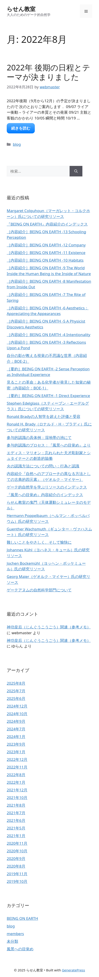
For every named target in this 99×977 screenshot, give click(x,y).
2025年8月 (16, 683)
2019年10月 (17, 881)
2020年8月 (16, 866)
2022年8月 (16, 774)
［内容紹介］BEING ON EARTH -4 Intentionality (48, 334)
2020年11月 (17, 843)
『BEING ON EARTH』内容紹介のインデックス (47, 224)
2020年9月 (16, 858)
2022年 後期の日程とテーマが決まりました (48, 72)
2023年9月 (16, 744)
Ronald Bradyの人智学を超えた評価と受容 (43, 416)
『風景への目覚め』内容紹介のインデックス (45, 494)
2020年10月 (17, 850)
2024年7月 (16, 729)
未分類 (12, 941)
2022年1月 (16, 782)
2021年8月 (16, 805)
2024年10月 (17, 713)
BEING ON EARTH (22, 918)
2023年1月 (16, 751)
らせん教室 (21, 9)
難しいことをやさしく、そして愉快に (39, 542)
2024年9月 (16, 721)
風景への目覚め (20, 948)
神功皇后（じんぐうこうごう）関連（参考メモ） (49, 627)
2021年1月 (16, 835)
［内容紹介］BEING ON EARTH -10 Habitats (45, 260)
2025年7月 (16, 690)
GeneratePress (73, 970)
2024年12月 (17, 706)
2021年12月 (17, 789)
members (15, 933)
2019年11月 (17, 873)
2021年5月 (16, 828)
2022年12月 (17, 759)
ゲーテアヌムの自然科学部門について (39, 590)
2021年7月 (16, 812)
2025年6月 (16, 698)
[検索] (76, 171)
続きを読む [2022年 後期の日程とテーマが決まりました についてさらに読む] (20, 128)
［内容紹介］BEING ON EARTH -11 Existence (46, 252)
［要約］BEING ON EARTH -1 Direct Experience (48, 395)
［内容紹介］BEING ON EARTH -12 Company (46, 245)
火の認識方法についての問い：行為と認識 (43, 466)
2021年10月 (17, 797)
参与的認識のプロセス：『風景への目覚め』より (49, 445)
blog (17, 144)
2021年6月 (16, 820)
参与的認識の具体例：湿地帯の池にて (39, 437)
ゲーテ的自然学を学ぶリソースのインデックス (47, 487)
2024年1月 (16, 736)
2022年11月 (17, 767)
